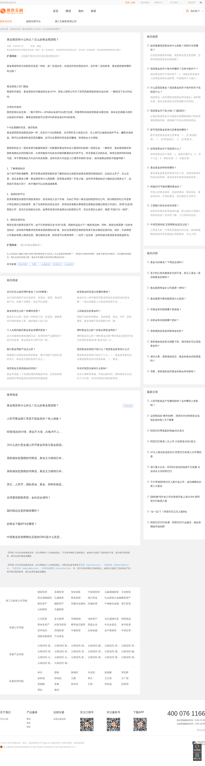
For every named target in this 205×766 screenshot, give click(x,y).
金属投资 (46, 264)
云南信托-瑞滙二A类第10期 (113, 657)
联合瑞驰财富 (45, 597)
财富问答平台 (33, 21)
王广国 (124, 678)
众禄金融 (92, 630)
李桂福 (108, 684)
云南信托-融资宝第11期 (129, 651)
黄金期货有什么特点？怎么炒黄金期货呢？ (33, 405)
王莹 (90, 684)
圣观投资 (59, 592)
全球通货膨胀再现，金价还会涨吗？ (29, 497)
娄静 (56, 672)
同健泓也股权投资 (79, 603)
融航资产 (59, 603)
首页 (55, 11)
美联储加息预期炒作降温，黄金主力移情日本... (35, 458)
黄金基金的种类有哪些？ (163, 167)
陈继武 (74, 672)
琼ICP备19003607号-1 (65, 747)
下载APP (191, 2)
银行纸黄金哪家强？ (31, 245)
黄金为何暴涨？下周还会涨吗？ (167, 262)
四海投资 (59, 630)
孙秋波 (58, 678)
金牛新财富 (111, 630)
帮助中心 (159, 2)
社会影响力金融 (113, 597)
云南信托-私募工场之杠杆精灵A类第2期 (46, 663)
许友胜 (91, 672)
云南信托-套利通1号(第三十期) (46, 645)
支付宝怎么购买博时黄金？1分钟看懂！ (28, 291)
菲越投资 (92, 603)
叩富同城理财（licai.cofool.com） (57, 568)
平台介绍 (4, 719)
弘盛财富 (59, 597)
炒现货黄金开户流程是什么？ (165, 148)
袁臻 (56, 684)
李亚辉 (124, 672)
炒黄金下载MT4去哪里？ (22, 523)
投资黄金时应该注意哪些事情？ (93, 291)
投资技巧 (57, 264)
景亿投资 (126, 603)
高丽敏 (41, 684)
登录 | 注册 (130, 2)
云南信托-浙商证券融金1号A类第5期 (79, 651)
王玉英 (108, 678)
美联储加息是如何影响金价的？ (167, 331)
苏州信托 (42, 630)
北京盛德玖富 (112, 618)
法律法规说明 (59, 719)
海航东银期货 (45, 636)
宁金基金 (59, 636)
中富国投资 (94, 592)
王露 (73, 678)
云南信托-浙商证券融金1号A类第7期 (46, 651)
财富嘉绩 (76, 597)
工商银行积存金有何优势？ (164, 205)
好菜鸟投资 (60, 624)
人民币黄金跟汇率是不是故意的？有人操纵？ (34, 418)
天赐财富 (59, 609)
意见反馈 (201, 730)
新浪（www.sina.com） (91, 565)
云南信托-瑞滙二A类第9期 (96, 657)
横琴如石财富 (78, 624)
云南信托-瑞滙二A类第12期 (62, 663)
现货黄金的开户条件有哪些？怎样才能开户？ (174, 68)
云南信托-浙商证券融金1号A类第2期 (129, 645)
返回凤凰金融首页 (8, 2)
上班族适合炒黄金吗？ (89, 311)
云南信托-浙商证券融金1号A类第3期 (96, 651)
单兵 (40, 672)
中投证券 (126, 630)
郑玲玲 (74, 684)
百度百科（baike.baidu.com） (26, 568)
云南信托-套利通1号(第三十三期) (79, 657)
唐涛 (56, 689)
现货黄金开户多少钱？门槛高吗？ (168, 110)
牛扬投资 (76, 630)
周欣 (40, 689)
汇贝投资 (42, 618)
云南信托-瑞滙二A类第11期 (129, 657)
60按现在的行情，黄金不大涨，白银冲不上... (34, 431)
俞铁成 (41, 678)
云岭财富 (42, 609)
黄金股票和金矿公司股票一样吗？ (168, 287)
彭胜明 (124, 684)
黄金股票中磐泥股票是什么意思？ (168, 298)
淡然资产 (92, 618)
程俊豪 (108, 672)
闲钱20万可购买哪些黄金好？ (166, 186)
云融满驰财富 (112, 592)
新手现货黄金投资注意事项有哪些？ (169, 129)
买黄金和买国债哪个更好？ (164, 320)
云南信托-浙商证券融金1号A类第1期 (113, 645)
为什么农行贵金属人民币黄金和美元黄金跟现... (35, 444)
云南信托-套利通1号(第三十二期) (62, 645)
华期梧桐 (76, 618)
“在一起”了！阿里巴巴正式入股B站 (168, 511)
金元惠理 (59, 618)
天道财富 (126, 592)
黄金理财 (23, 264)
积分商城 (145, 2)
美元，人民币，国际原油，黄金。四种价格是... (35, 484)
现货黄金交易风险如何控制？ (22, 368)
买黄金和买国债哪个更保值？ (165, 309)
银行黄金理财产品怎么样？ (21, 349)
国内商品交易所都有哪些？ (23, 510)
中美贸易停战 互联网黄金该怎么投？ (169, 224)
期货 (34, 264)
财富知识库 (6, 21)
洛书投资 (126, 624)
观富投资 (42, 592)
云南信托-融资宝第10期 (96, 645)
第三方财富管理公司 (66, 21)
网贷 (68, 11)
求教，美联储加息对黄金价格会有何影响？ (173, 371)
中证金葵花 (111, 624)
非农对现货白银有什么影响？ (92, 368)
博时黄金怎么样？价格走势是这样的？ (97, 330)
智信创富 (76, 592)
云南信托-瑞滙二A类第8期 (113, 651)
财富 (93, 11)
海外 (81, 11)
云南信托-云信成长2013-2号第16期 (46, 657)
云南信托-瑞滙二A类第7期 (79, 645)
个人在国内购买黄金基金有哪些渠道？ (27, 330)
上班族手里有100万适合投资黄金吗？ (40, 56)
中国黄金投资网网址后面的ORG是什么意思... (34, 537)
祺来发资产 (44, 624)
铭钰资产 (42, 603)
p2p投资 (69, 264)
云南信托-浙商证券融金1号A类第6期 (62, 651)
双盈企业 (92, 624)
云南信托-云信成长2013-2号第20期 (62, 657)
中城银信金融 (112, 603)
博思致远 (126, 618)
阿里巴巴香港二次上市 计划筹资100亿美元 (173, 441)
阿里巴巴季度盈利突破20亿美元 (167, 430)
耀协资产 (126, 597)
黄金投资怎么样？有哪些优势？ (23, 311)
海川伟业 (92, 597)
